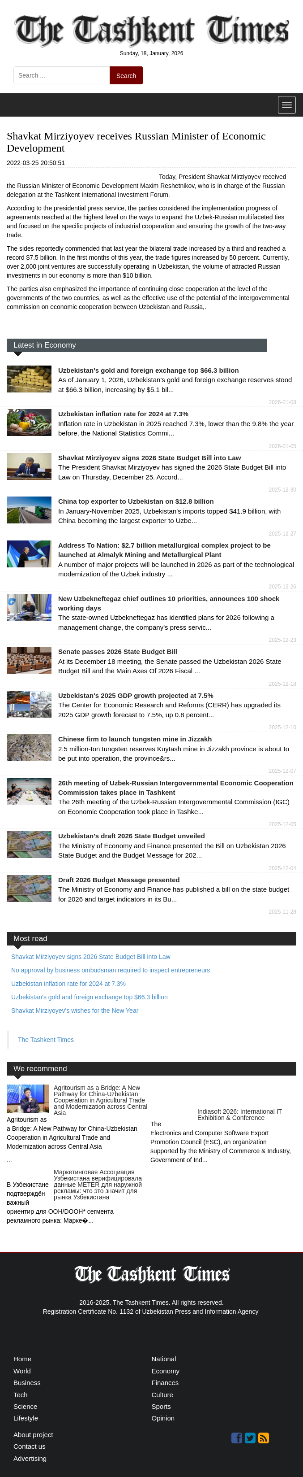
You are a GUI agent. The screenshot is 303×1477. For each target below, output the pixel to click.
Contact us (29, 1446)
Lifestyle (25, 1418)
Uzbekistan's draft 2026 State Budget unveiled (131, 836)
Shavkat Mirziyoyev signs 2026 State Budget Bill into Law (149, 458)
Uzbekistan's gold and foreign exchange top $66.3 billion (148, 370)
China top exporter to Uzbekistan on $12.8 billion (136, 501)
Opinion (163, 1418)
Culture (162, 1395)
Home (22, 1359)
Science (25, 1406)
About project (33, 1434)
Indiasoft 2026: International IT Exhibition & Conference (239, 1114)
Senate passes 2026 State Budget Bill (117, 651)
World (22, 1371)
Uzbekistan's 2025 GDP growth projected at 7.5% (135, 695)
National (164, 1359)
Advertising (30, 1458)
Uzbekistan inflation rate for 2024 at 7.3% (123, 414)
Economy (166, 1371)
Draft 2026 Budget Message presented (119, 880)
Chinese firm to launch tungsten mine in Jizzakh (135, 739)
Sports (161, 1406)
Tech (20, 1395)
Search (126, 75)
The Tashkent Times (46, 1039)
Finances (165, 1382)
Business (27, 1382)
